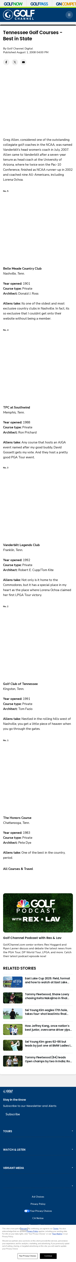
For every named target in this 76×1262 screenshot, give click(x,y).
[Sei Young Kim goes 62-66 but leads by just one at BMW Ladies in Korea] (13, 1045)
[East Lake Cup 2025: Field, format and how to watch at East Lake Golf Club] (13, 982)
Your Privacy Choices (41, 1211)
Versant (24, 1228)
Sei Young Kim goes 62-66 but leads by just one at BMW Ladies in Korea (48, 1044)
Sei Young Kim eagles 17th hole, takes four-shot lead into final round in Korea (46, 1012)
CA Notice (38, 1218)
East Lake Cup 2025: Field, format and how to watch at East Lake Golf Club (47, 980)
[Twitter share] (15, 62)
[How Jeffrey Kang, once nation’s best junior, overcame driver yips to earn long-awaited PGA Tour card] (13, 1029)
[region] (38, 1243)
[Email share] (23, 62)
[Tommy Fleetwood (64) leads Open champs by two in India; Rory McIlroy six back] (13, 1061)
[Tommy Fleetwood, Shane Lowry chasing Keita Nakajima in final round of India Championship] (13, 997)
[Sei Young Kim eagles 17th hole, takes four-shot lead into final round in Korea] (13, 1013)
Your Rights (57, 1234)
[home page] (19, 15)
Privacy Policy (38, 1204)
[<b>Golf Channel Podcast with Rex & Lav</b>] (38, 912)
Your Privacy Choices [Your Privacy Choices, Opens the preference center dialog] (27, 1256)
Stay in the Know (14, 1100)
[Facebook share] (6, 62)
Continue (48, 1256)
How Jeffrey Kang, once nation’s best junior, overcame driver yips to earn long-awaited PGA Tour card (47, 1028)
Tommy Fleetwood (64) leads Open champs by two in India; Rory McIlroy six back (49, 1059)
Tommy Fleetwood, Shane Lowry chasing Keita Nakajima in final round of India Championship (47, 996)
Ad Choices (38, 1196)
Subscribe (13, 1114)
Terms (55, 1228)
